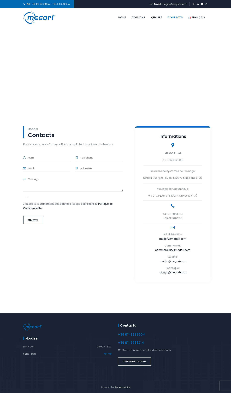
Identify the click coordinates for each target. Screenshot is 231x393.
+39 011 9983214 (61, 4)
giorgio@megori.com (173, 272)
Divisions (138, 17)
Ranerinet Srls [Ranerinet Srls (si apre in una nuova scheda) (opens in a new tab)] (122, 387)
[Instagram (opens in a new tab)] (205, 4)
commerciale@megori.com (172, 250)
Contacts (175, 17)
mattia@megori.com (173, 261)
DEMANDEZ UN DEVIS (134, 361)
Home (122, 17)
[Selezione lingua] (197, 17)
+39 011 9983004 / (41, 4)
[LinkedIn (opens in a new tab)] (197, 4)
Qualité (156, 17)
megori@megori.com (174, 4)
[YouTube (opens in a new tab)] (201, 4)
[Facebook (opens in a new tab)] (193, 4)
